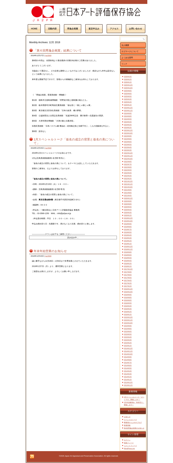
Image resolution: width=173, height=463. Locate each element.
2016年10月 (128, 292)
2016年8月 (128, 297)
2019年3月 (128, 238)
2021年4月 (128, 196)
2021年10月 (128, 187)
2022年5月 (128, 170)
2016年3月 (128, 309)
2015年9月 (128, 326)
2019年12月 (128, 218)
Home (34, 29)
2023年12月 (128, 130)
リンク (124, 64)
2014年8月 (128, 360)
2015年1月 (128, 346)
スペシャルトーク (130, 420)
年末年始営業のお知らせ (50, 251)
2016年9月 (128, 295)
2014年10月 (128, 354)
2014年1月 (128, 380)
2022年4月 (128, 173)
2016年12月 (128, 289)
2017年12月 (128, 269)
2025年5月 (128, 96)
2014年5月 (128, 368)
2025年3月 (128, 99)
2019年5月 (128, 232)
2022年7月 (128, 164)
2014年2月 (128, 377)
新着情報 (127, 425)
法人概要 (125, 45)
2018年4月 (128, 261)
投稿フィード (129, 443)
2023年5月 (128, 145)
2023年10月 (128, 133)
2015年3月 (128, 340)
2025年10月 (128, 88)
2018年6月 (128, 255)
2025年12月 (128, 85)
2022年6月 (128, 167)
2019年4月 (128, 235)
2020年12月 (128, 198)
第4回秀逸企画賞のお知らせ (134, 428)
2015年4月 (128, 337)
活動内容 (52, 29)
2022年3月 (128, 176)
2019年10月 (128, 221)
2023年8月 (128, 139)
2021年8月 (128, 193)
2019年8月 (128, 227)
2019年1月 (128, 244)
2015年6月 (128, 331)
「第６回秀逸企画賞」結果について (58, 50)
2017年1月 (128, 286)
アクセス (114, 29)
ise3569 (48, 55)
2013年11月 (128, 385)
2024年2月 (128, 128)
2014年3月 (128, 374)
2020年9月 (128, 201)
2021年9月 (128, 190)
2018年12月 (128, 246)
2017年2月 (128, 283)
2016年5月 (128, 303)
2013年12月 (128, 382)
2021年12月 (128, 181)
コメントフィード (130, 446)
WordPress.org (129, 449)
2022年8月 (128, 162)
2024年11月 (128, 111)
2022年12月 (128, 153)
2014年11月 (128, 351)
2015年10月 (128, 323)
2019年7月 (128, 229)
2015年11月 (128, 320)
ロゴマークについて (130, 51)
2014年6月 (128, 365)
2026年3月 (128, 77)
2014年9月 (128, 357)
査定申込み (94, 29)
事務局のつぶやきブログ (133, 422)
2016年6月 (128, 300)
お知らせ (127, 417)
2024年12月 (128, 108)
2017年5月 (128, 278)
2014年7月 (128, 363)
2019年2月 (128, 241)
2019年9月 (128, 224)
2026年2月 (128, 79)
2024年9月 (128, 113)
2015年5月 (128, 334)
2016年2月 (128, 312)
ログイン (127, 440)
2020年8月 (128, 204)
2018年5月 (128, 258)
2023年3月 (128, 150)
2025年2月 (128, 102)
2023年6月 (128, 142)
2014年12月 (128, 348)
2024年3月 (128, 125)
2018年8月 (128, 252)
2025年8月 (128, 91)
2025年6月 (128, 94)
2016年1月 (128, 314)
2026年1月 (128, 82)
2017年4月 (128, 280)
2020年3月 (128, 212)
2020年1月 (128, 215)
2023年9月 (128, 136)
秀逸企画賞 (72, 29)
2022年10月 (128, 159)
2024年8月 (128, 116)
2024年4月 (128, 122)
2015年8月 (128, 329)
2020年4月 (128, 210)
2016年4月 (128, 306)
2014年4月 (128, 371)
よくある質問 (127, 58)
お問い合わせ (135, 29)
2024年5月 (128, 119)
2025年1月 (128, 105)
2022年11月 (128, 156)
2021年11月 (128, 184)
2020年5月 (128, 207)
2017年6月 (128, 275)
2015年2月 (128, 343)
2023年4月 (128, 147)
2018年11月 (128, 249)
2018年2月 (128, 263)
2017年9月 (128, 272)
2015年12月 (128, 317)
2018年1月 (128, 266)
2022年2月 (128, 179)
